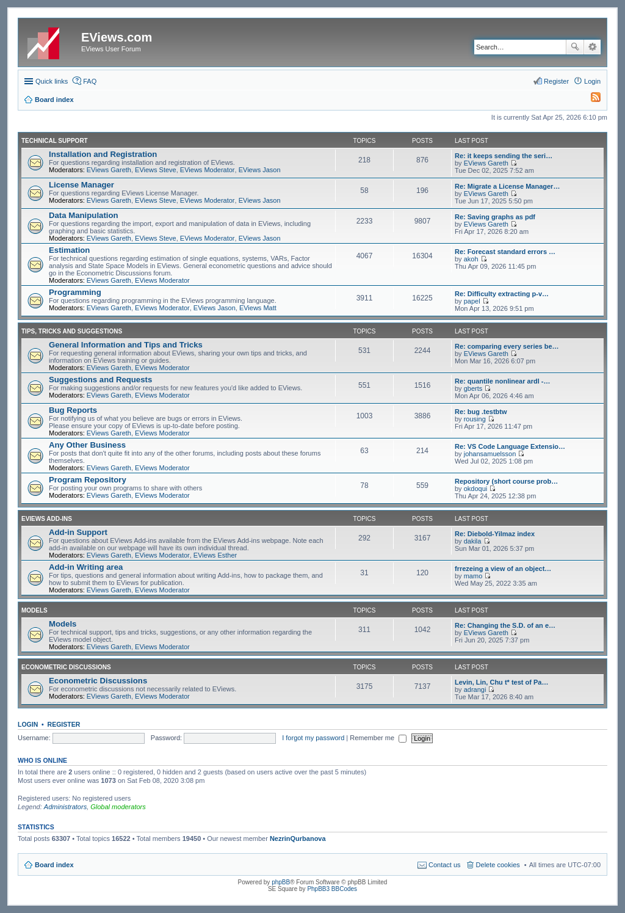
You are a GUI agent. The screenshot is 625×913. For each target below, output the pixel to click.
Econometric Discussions (66, 667)
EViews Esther (215, 555)
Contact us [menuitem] (444, 864)
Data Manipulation (83, 215)
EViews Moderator (207, 169)
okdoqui (476, 488)
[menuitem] (590, 99)
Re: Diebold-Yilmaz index (495, 533)
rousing (475, 419)
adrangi (475, 689)
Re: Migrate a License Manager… (507, 186)
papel (472, 301)
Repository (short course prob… (506, 481)
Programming (75, 292)
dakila (473, 541)
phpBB (281, 882)
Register (64, 724)
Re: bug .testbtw (481, 411)
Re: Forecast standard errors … (505, 251)
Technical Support (54, 140)
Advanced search (592, 47)
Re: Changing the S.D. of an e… (505, 625)
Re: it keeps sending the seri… (503, 155)
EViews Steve (155, 169)
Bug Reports (73, 410)
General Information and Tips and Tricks (126, 344)
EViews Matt (257, 307)
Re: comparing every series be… (507, 346)
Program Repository (87, 479)
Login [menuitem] (592, 81)
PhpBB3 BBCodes (332, 889)
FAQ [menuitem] (89, 81)
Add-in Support (78, 532)
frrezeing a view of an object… (503, 568)
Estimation (69, 250)
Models (34, 610)
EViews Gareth (109, 169)
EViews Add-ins (46, 518)
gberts (473, 388)
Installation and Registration (103, 154)
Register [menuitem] (556, 81)
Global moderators (118, 806)
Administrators (65, 806)
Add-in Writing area (86, 567)
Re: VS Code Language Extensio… (510, 446)
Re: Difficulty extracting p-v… (502, 293)
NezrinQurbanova (298, 838)
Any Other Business (87, 444)
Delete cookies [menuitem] (498, 864)
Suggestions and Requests (100, 379)
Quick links (51, 81)
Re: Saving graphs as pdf (495, 216)
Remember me (378, 737)
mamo (473, 576)
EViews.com (116, 37)
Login (28, 724)
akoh (471, 259)
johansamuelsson (490, 453)
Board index (54, 864)
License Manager (81, 184)
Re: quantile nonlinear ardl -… (502, 381)
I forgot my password (313, 737)
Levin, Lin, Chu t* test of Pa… (501, 682)
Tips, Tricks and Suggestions (71, 331)
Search (575, 47)
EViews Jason (260, 169)
